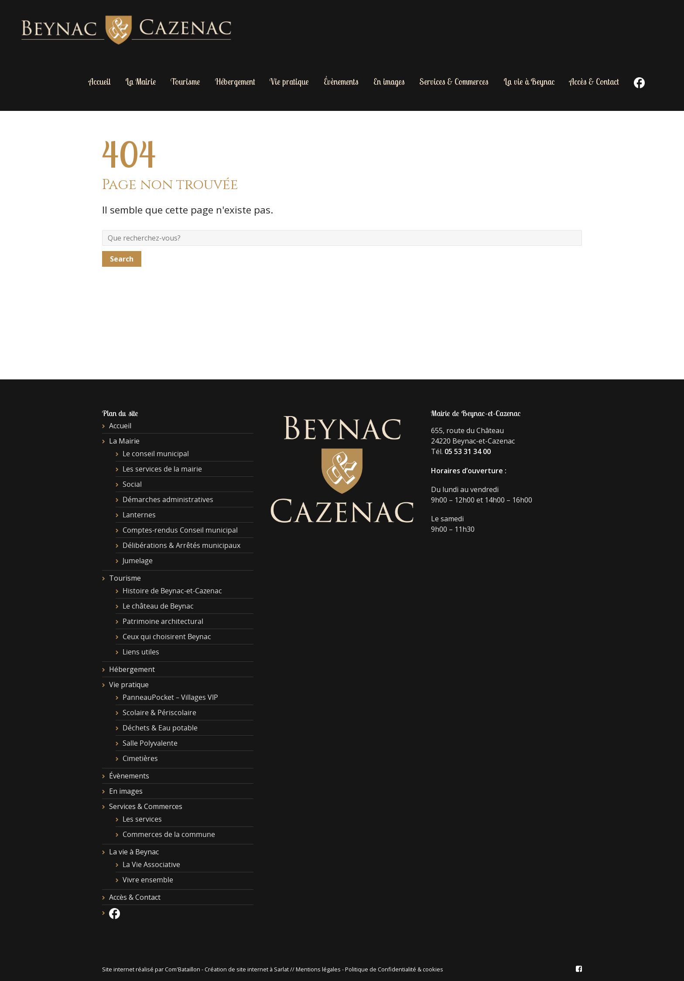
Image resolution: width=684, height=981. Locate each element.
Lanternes (139, 515)
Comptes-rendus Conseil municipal (180, 530)
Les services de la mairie (162, 469)
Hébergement (235, 81)
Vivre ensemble (148, 880)
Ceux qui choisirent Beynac (167, 636)
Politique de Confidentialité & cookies (394, 969)
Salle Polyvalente (150, 743)
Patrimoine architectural (163, 621)
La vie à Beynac (529, 81)
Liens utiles (141, 652)
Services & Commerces (454, 81)
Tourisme (185, 81)
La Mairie (140, 81)
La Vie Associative (151, 864)
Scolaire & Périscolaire (159, 712)
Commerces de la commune (169, 834)
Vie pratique (289, 81)
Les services (142, 819)
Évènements (341, 81)
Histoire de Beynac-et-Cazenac (172, 590)
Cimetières (140, 758)
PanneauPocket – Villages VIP (170, 697)
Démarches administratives (168, 499)
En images (389, 81)
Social (132, 484)
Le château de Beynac (158, 606)
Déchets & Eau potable (160, 728)
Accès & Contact (594, 81)
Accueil (99, 81)
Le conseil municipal (156, 453)
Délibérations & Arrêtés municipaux (181, 545)
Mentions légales (318, 969)
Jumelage (138, 560)
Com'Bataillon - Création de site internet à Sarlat (227, 969)
